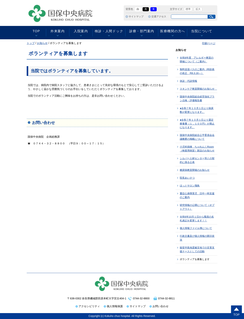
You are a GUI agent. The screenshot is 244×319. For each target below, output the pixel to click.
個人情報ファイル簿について (196, 228)
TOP (36, 31)
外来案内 (58, 31)
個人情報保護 (115, 306)
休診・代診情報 (188, 81)
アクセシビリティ (89, 306)
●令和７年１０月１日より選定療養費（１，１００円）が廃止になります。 (197, 123)
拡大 (198, 9)
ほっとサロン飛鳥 (190, 185)
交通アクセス (158, 16)
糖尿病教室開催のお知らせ (194, 170)
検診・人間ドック (109, 31)
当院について (201, 31)
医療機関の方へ (172, 31)
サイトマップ (136, 16)
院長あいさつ (187, 177)
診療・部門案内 (141, 31)
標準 (188, 9)
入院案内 (81, 31)
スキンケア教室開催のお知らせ (198, 88)
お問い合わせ (160, 306)
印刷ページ (208, 43)
